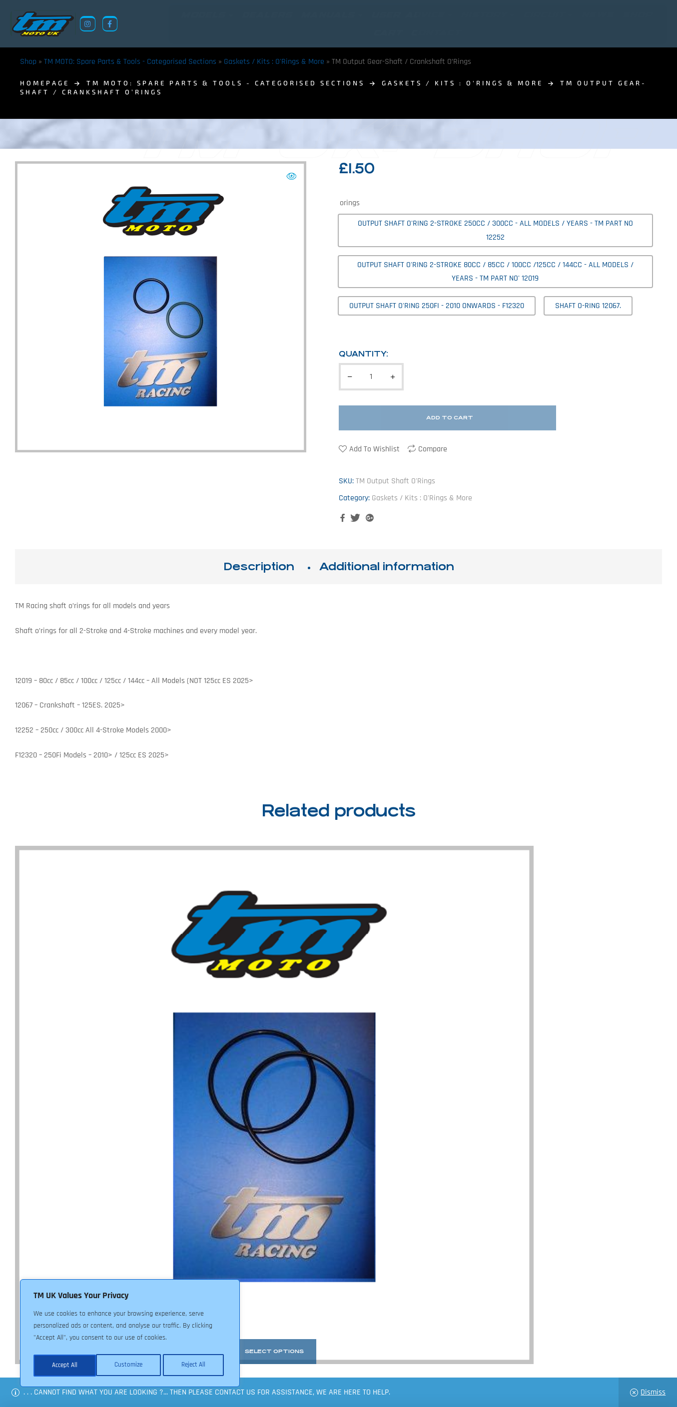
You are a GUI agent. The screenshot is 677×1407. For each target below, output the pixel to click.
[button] (291, 176)
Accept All (195, 1365)
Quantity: (363, 354)
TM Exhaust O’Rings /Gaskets (90, 1023)
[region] (130, 1334)
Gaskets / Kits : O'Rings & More (274, 61)
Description (258, 566)
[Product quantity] (371, 376)
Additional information (386, 566)
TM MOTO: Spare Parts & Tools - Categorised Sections (130, 61)
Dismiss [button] (653, 1392)
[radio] (496, 230)
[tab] (259, 566)
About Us (247, 1358)
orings (350, 203)
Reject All (130, 1365)
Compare (432, 449)
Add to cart (449, 417)
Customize (65, 1365)
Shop (28, 61)
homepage (44, 83)
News (281, 1358)
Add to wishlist (374, 449)
